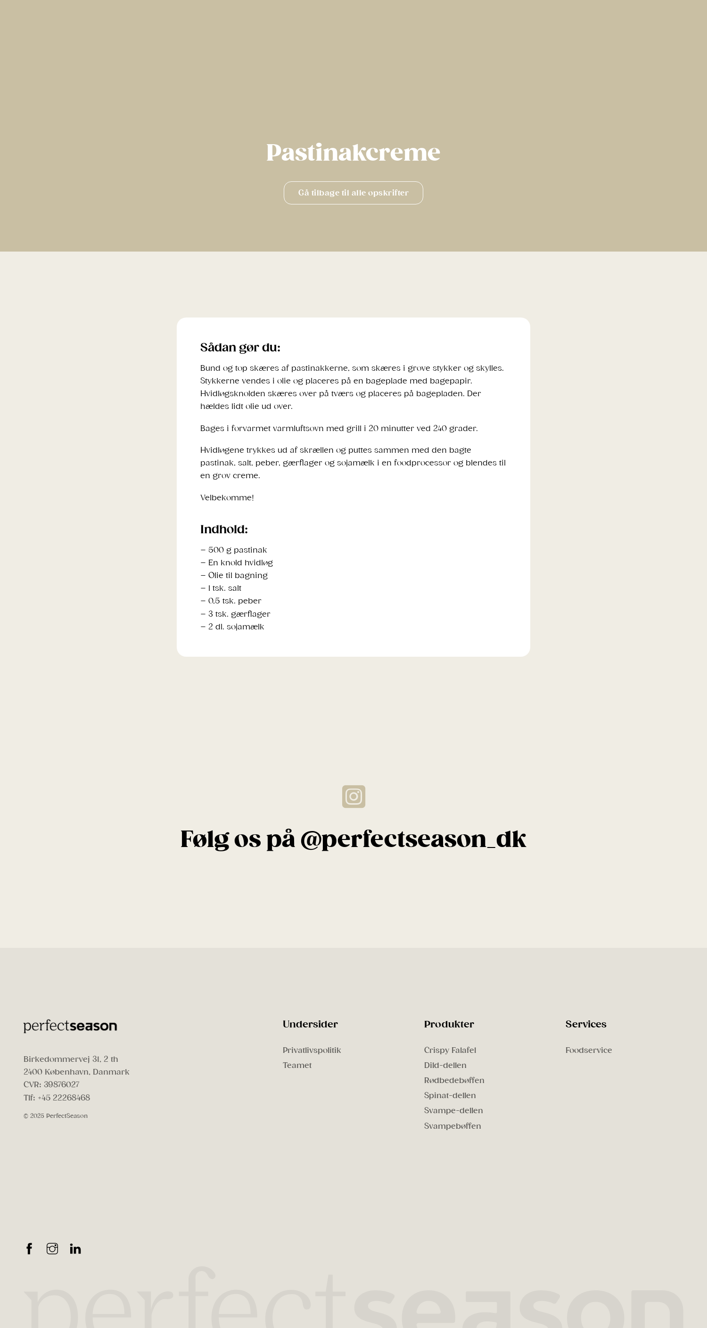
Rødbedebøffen (454, 1080)
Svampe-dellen (453, 1110)
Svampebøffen (452, 1126)
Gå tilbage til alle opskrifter (353, 192)
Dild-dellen (445, 1065)
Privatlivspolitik (312, 1050)
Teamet (297, 1065)
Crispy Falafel (450, 1050)
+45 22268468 (64, 1097)
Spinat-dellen (450, 1095)
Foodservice (589, 1050)
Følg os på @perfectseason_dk (353, 839)
